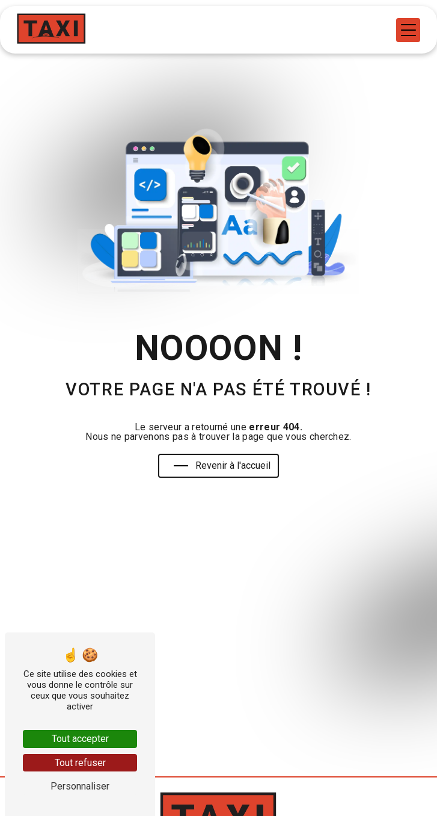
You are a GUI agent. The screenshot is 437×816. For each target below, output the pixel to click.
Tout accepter (80, 738)
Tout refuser (80, 762)
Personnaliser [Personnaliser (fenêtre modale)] (79, 786)
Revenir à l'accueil (222, 465)
